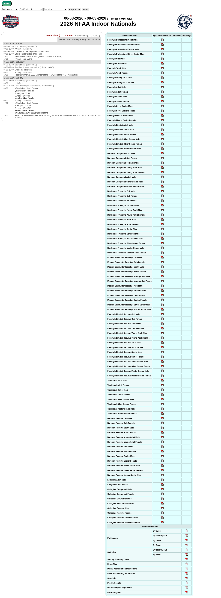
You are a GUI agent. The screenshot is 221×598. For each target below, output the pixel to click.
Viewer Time (87, 35)
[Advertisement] (207, 60)
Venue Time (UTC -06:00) (59, 35)
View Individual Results (24, 98)
